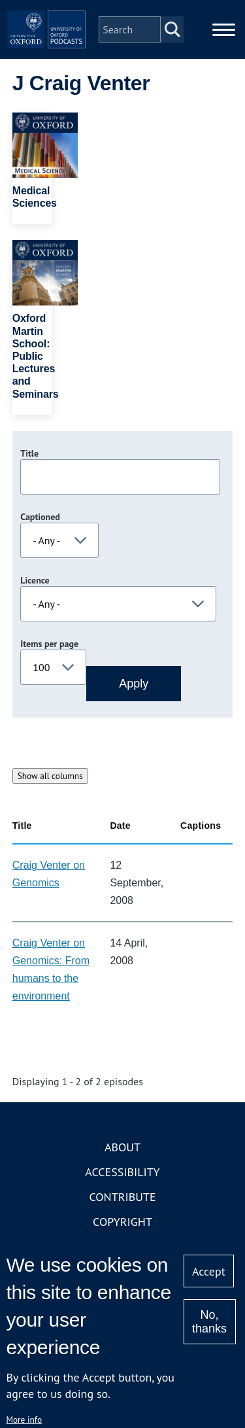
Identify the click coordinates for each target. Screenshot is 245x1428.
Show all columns (50, 776)
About (122, 1147)
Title (29, 453)
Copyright (122, 1221)
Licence (34, 580)
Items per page (49, 644)
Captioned (40, 517)
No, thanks (209, 1321)
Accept (208, 1271)
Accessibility (122, 1171)
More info (24, 1419)
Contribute (122, 1196)
